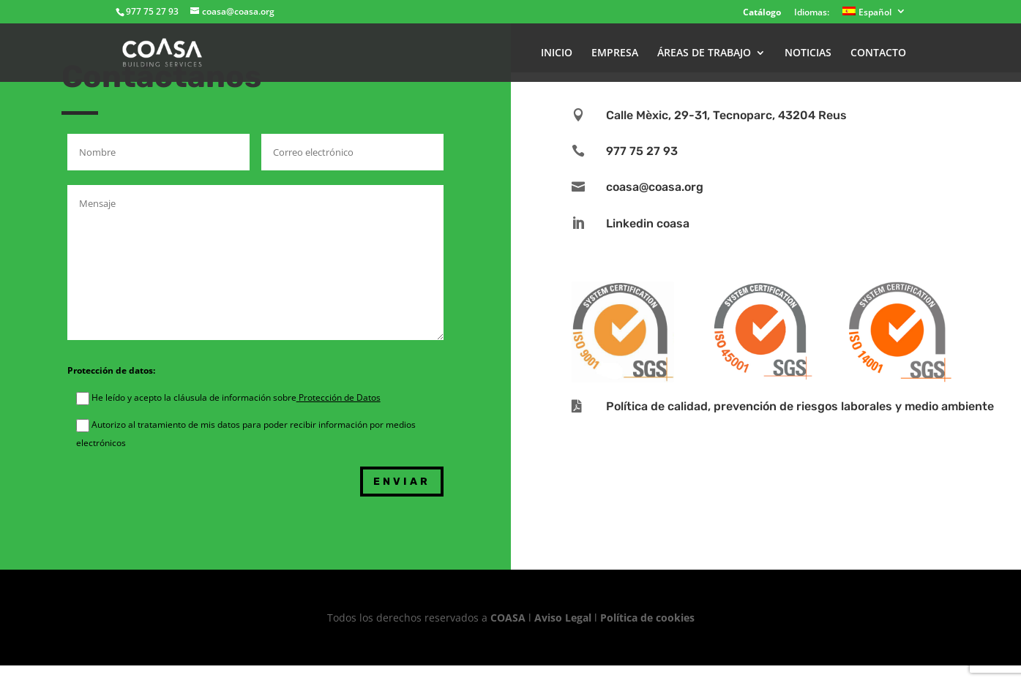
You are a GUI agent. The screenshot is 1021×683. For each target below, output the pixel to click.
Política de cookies (647, 617)
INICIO (556, 53)
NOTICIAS (808, 53)
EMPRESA (614, 53)
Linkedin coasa (647, 223)
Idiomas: (811, 13)
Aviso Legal (562, 617)
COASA (509, 617)
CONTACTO (878, 53)
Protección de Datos (338, 397)
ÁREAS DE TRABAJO (704, 53)
